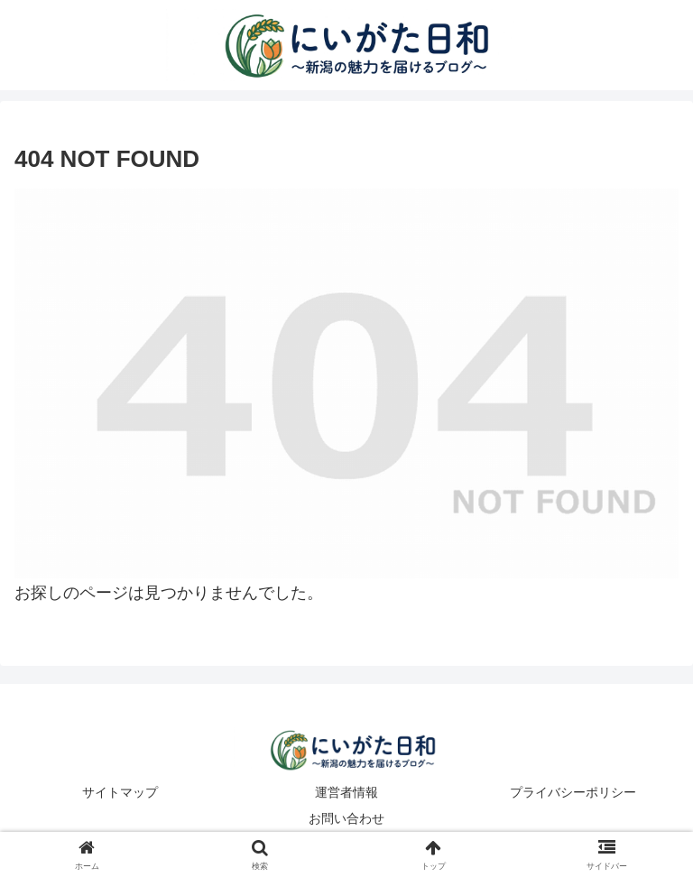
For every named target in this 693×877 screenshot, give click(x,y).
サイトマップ (120, 792)
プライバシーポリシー (573, 792)
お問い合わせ (346, 818)
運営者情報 (346, 792)
